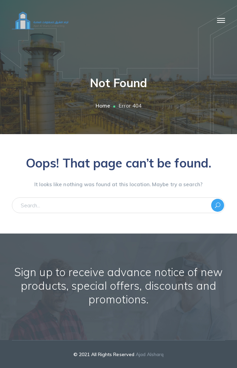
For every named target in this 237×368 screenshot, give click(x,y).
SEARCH (217, 205)
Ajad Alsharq (150, 354)
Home (103, 105)
